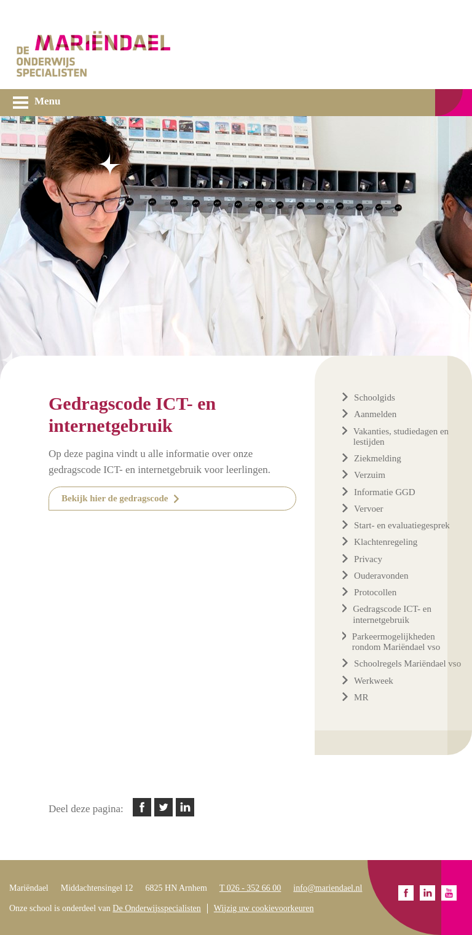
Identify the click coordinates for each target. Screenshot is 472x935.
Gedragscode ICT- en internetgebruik (392, 614)
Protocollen (375, 592)
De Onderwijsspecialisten (156, 908)
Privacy (368, 559)
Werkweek (373, 681)
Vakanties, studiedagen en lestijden (401, 436)
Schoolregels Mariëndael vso (407, 663)
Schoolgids (374, 397)
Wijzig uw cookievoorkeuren (264, 908)
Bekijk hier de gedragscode (114, 498)
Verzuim (369, 475)
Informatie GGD (384, 492)
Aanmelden (375, 414)
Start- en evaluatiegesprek (402, 525)
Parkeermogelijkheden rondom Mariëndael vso (396, 642)
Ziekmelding (377, 458)
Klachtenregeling (385, 542)
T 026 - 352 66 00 (250, 888)
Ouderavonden (381, 576)
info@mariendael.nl (327, 888)
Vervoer (368, 509)
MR (361, 697)
